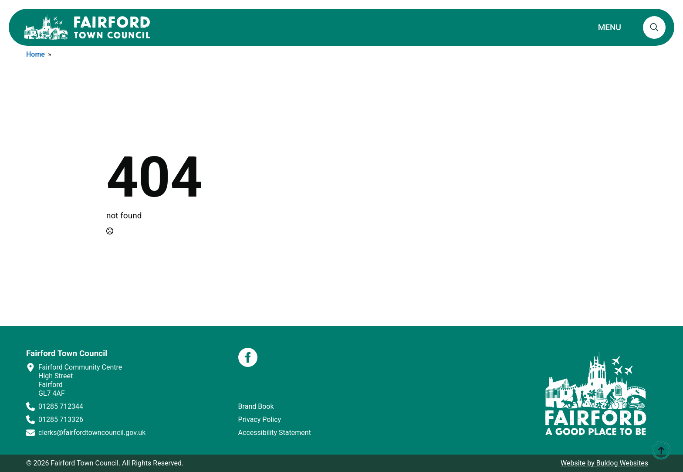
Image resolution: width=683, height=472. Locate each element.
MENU (609, 27)
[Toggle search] (654, 27)
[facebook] (247, 357)
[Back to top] (661, 450)
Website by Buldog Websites (604, 463)
